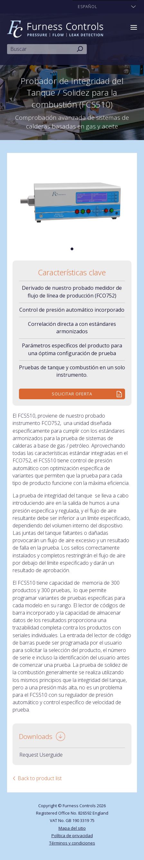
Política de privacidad (72, 835)
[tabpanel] (72, 198)
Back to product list (40, 778)
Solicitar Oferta (72, 394)
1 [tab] (72, 249)
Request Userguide (41, 754)
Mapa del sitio (72, 828)
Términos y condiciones (72, 843)
